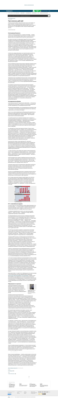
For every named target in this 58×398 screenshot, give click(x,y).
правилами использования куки (25, 15)
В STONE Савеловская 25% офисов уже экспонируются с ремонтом (23, 385)
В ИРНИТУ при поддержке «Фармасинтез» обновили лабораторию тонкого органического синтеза (12, 386)
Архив (18, 392)
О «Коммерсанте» (19, 391)
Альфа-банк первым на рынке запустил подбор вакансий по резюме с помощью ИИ (33, 386)
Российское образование (11, 373)
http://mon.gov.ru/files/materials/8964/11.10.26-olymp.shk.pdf (18, 275)
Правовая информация (34, 392)
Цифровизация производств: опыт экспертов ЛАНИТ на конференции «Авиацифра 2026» (44, 386)
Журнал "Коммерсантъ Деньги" (11, 18)
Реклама (25, 391)
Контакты (18, 393)
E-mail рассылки (33, 393)
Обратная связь (33, 391)
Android (25, 393)
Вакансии (25, 392)
